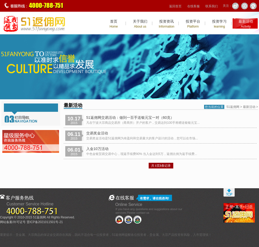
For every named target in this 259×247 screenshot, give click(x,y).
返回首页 (175, 6)
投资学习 (219, 23)
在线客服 (193, 6)
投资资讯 (166, 23)
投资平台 (193, 23)
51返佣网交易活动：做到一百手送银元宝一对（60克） (130, 117)
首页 (114, 23)
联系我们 (211, 6)
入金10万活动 (97, 149)
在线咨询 (162, 198)
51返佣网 (233, 107)
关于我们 (140, 23)
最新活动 (246, 23)
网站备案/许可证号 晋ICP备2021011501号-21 (31, 222)
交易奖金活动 (97, 133)
